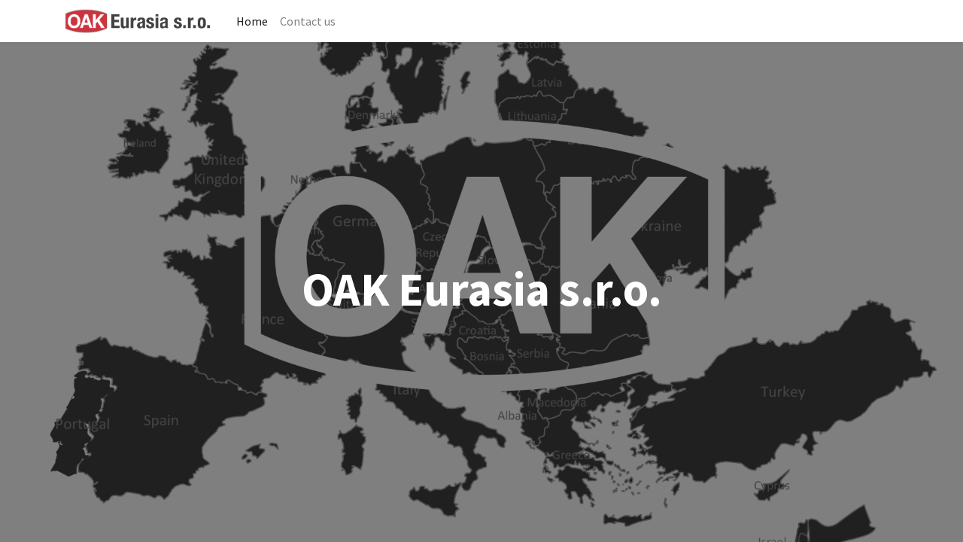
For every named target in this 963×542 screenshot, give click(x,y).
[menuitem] (252, 21)
